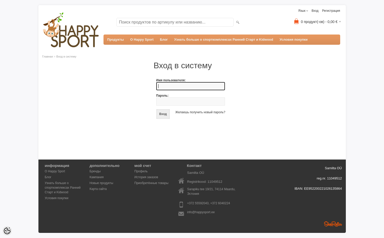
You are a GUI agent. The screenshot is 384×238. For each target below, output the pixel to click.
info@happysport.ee (201, 212)
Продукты (115, 39)
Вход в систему (66, 56)
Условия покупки (293, 39)
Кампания (97, 177)
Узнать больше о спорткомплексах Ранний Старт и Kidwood (223, 39)
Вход (315, 11)
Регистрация (331, 11)
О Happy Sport (141, 39)
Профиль (141, 171)
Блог (164, 39)
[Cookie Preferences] (7, 230)
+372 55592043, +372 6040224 (208, 203)
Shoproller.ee (333, 223)
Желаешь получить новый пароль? (200, 112)
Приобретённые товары (151, 183)
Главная (47, 56)
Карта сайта (98, 189)
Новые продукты (101, 183)
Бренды (95, 171)
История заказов (146, 177)
